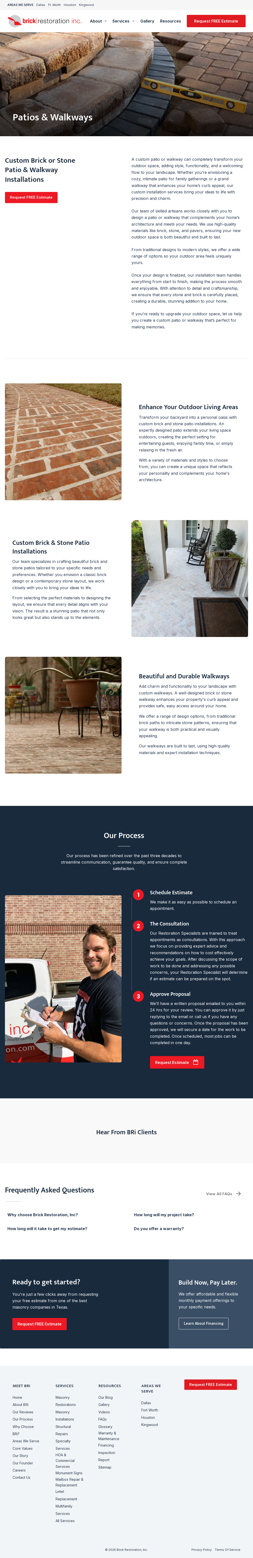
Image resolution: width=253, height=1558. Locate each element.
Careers (19, 1470)
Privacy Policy (201, 1550)
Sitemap (104, 1467)
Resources (174, 21)
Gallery (147, 21)
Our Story (20, 1455)
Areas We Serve (26, 1441)
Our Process (23, 1419)
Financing (106, 1445)
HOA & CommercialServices (65, 1460)
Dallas (40, 5)
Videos (104, 1412)
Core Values (23, 1448)
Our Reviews (23, 1412)
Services (124, 21)
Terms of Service (227, 1550)
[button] (31, 197)
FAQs (102, 1419)
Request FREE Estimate (216, 21)
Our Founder (23, 1463)
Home (17, 1397)
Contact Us (21, 1477)
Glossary (105, 1427)
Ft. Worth (54, 5)
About (99, 21)
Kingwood (86, 5)
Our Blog (105, 1397)
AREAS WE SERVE (20, 5)
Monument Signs (69, 1473)
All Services (65, 1521)
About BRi (20, 1404)
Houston (70, 5)
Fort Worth (149, 1410)
